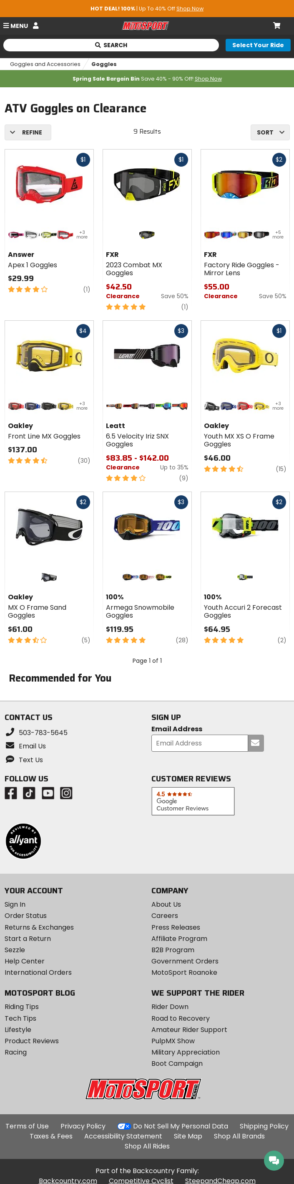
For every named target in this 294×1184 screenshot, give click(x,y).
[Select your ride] (258, 45)
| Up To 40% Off (147, 8)
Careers (164, 915)
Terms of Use (27, 1126)
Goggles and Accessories (45, 64)
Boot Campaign (177, 1063)
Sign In (15, 904)
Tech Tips (20, 1018)
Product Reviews (32, 1041)
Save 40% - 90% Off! (147, 78)
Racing (16, 1052)
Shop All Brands (239, 1136)
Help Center (25, 961)
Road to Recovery (180, 1018)
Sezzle (15, 950)
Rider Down (169, 1007)
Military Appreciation (185, 1052)
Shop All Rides (147, 1146)
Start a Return (28, 938)
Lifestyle (18, 1029)
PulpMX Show (173, 1041)
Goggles (104, 64)
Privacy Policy (83, 1126)
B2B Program (172, 950)
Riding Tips (22, 1007)
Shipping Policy (264, 1126)
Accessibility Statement (123, 1136)
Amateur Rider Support (189, 1029)
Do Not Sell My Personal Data (180, 1126)
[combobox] (270, 132)
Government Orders (185, 961)
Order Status (26, 915)
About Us (166, 904)
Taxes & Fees (51, 1136)
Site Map (188, 1136)
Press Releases (175, 927)
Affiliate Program (179, 938)
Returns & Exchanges (39, 927)
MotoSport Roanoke (184, 972)
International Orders (38, 972)
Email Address (176, 729)
